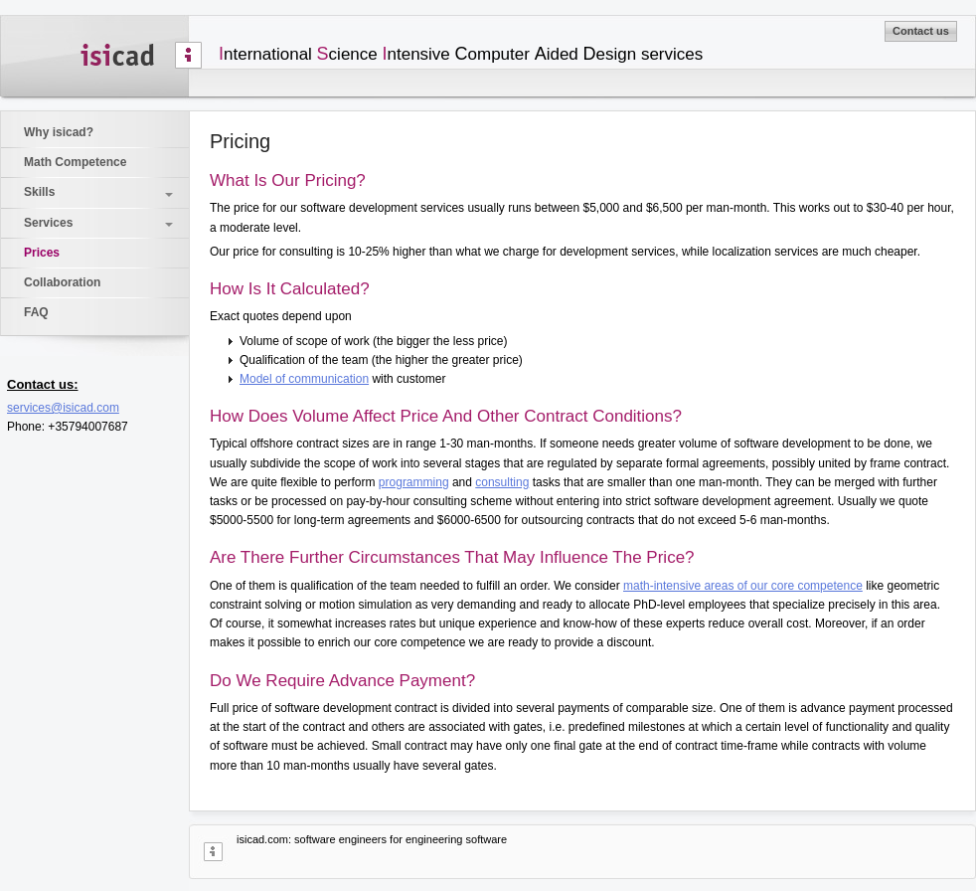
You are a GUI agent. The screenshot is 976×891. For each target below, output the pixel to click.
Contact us (921, 31)
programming (414, 482)
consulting (502, 482)
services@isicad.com (63, 408)
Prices (42, 253)
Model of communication (304, 379)
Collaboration (62, 282)
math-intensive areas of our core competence (743, 586)
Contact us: (43, 384)
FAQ (36, 312)
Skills (39, 192)
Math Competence (75, 162)
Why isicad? (58, 132)
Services (48, 223)
